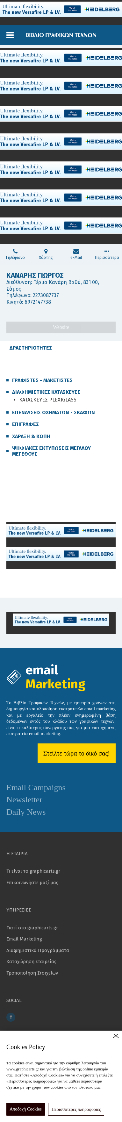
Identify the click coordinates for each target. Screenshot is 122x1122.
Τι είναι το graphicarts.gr (33, 871)
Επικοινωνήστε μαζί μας (32, 882)
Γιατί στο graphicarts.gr (32, 928)
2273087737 (46, 295)
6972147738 (38, 302)
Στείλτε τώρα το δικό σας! (76, 753)
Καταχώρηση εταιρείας (31, 961)
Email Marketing (24, 939)
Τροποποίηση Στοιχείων (32, 973)
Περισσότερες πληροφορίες (76, 1109)
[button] (10, 35)
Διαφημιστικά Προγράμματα (37, 950)
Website (61, 327)
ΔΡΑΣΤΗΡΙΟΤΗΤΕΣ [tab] (31, 348)
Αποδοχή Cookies (26, 1109)
